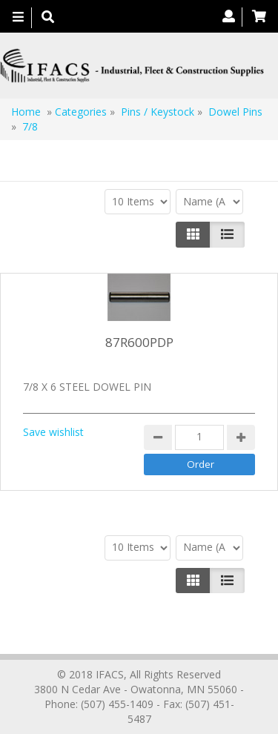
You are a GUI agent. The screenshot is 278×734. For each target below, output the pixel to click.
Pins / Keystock (157, 112)
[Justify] (227, 234)
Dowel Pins (235, 112)
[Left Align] (193, 234)
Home (26, 112)
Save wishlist (53, 432)
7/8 (30, 126)
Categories (81, 112)
